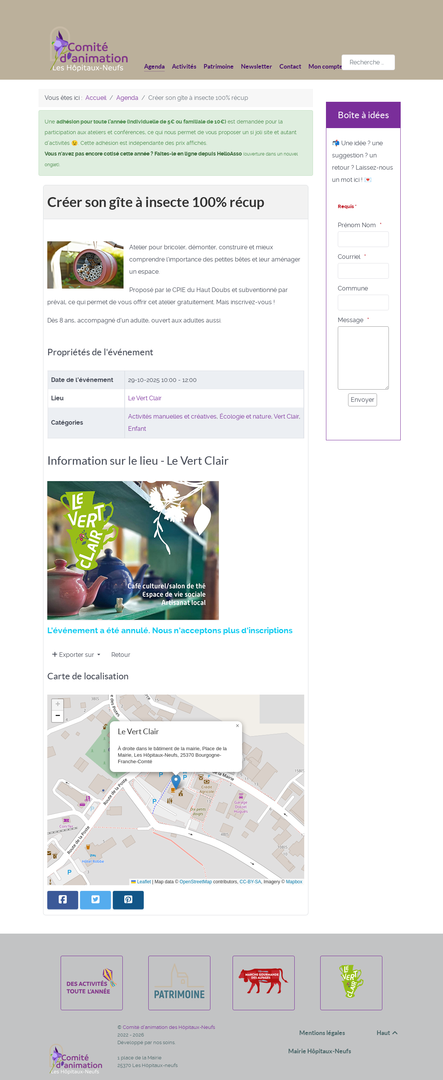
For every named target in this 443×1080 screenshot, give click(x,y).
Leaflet (141, 864)
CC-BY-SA (250, 864)
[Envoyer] (362, 382)
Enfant (137, 411)
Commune (353, 271)
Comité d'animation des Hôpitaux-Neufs (169, 1010)
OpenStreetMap (196, 864)
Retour (120, 637)
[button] (176, 765)
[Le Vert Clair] (351, 980)
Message (350, 303)
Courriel (349, 239)
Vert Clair (286, 399)
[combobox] (368, 45)
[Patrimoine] (179, 980)
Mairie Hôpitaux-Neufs (319, 1033)
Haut (388, 1015)
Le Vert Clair (145, 381)
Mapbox (294, 864)
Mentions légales (322, 1015)
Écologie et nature (245, 399)
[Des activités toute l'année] (92, 980)
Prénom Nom (357, 208)
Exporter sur (74, 637)
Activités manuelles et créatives (172, 399)
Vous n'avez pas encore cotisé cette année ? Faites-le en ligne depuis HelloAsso (143, 136)
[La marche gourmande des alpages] (264, 980)
